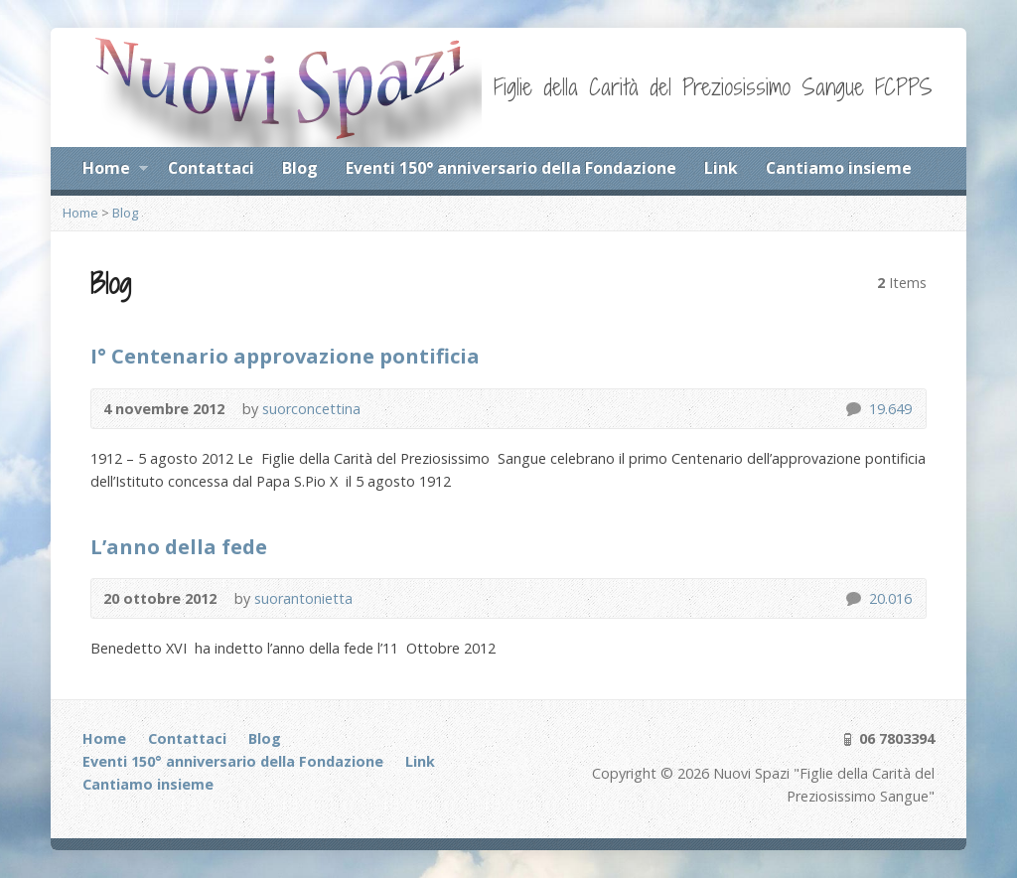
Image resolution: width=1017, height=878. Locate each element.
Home (114, 171)
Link (721, 168)
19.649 (852, 408)
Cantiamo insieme (839, 168)
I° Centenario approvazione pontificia (285, 355)
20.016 (852, 598)
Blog (300, 168)
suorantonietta (303, 598)
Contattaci (211, 168)
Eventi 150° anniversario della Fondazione (511, 168)
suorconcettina (311, 408)
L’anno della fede (178, 546)
